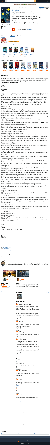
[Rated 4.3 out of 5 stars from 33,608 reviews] (24, 279)
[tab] (3, 36)
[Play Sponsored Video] (9, 274)
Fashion (40, 2)
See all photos (47, 292)
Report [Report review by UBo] (16, 384)
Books (14, 2)
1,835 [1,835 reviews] (6, 70)
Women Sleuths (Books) (6, 248)
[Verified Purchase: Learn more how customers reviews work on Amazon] (21, 305)
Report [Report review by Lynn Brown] (20, 336)
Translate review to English (18, 385)
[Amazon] (2, 1)
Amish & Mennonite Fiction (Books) (7, 247)
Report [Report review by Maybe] (20, 328)
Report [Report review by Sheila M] (20, 318)
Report (2, 433)
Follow (8, 28)
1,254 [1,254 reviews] (24, 70)
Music (37, 2)
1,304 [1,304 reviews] (37, 70)
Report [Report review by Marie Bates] (16, 391)
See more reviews (18, 355)
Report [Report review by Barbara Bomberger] (20, 353)
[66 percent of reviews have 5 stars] (5, 286)
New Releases (29, 2)
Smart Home (35, 2)
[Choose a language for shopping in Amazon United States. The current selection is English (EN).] (37, 1)
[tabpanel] (25, 41)
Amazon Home (43, 2)
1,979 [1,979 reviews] (43, 70)
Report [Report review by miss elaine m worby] (16, 376)
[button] (1, 2)
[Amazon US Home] (18, 441)
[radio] (41, 8)
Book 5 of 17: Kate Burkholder (15, 10)
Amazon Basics (8, 2)
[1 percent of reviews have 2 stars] (5, 290)
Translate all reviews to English (19, 359)
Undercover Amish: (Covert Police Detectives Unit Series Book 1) (10, 278)
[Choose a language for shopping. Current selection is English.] (24, 440)
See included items (3, 37)
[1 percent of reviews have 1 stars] (5, 291)
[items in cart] (48, 1)
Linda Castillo (14, 8)
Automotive (46, 2)
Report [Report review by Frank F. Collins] (16, 367)
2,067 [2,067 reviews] (12, 70)
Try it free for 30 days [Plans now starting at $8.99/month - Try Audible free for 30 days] (29, 29)
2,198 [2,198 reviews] (30, 70)
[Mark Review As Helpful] (17, 318)
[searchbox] (20, 1)
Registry (32, 2)
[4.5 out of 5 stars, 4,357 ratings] (21, 54)
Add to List (40, 17)
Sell (23, 2)
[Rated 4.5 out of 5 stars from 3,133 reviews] (10, 279)
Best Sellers (12, 2)
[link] (5, 53)
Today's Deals (17, 2)
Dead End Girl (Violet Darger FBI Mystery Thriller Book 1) (24, 278)
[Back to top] (25, 437)
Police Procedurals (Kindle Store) (7, 249)
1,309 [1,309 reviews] (18, 70)
